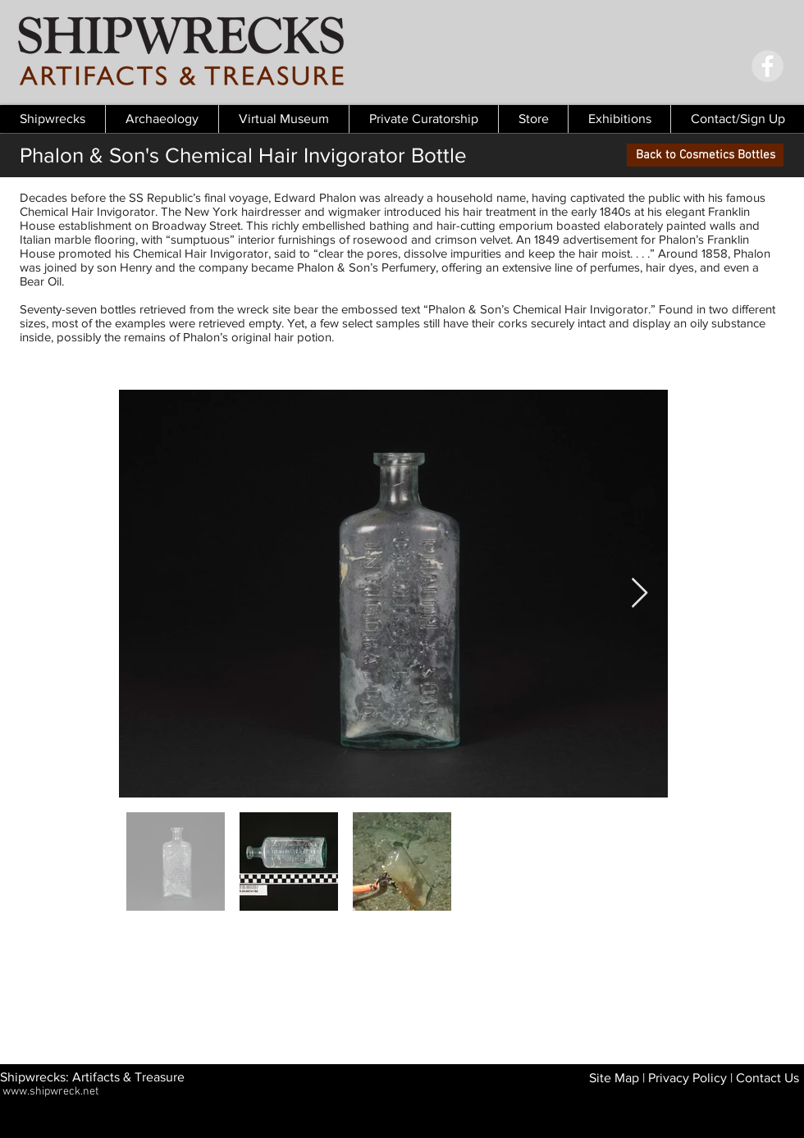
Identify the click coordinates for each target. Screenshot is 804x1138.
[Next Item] (639, 594)
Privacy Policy (687, 1078)
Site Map (614, 1078)
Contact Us (767, 1078)
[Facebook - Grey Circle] (767, 66)
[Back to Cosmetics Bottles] (705, 155)
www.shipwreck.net (50, 1092)
